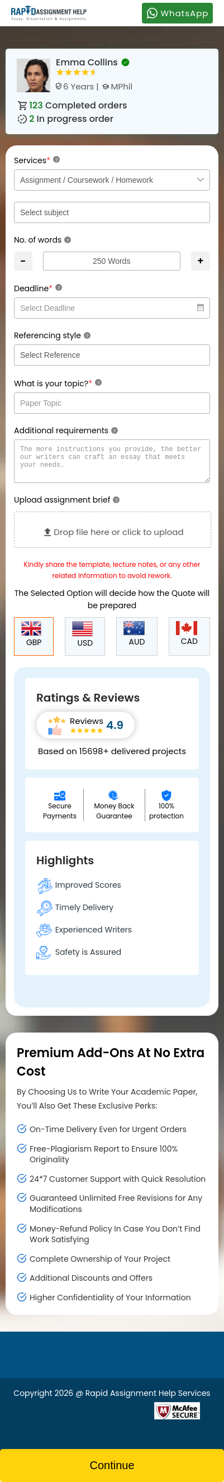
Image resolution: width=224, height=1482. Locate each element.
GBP (31, 641)
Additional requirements (66, 430)
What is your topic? (58, 383)
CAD (187, 641)
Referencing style (52, 335)
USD (82, 641)
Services (37, 160)
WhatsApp (177, 13)
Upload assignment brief (67, 506)
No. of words (42, 239)
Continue (111, 1465)
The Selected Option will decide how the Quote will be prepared (112, 606)
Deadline (38, 288)
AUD (134, 641)
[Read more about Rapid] (87, 1416)
